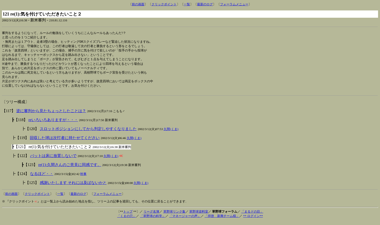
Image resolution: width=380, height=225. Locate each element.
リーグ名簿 (151, 215)
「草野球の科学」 (152, 219)
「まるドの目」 (252, 215)
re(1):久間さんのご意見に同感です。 (69, 168)
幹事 (83, 177)
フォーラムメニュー (234, 4)
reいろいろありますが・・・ (53, 123)
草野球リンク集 (174, 215)
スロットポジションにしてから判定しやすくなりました (88, 132)
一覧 (187, 4)
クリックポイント (164, 4)
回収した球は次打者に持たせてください (65, 141)
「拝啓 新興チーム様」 (222, 219)
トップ (128, 215)
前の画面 (138, 4)
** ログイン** (253, 219)
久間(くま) (171, 132)
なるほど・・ (41, 177)
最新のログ (205, 4)
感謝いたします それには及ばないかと (73, 186)
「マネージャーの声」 (185, 219)
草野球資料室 (198, 215)
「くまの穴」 (126, 219)
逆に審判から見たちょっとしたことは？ (51, 114)
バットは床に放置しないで (53, 159)
